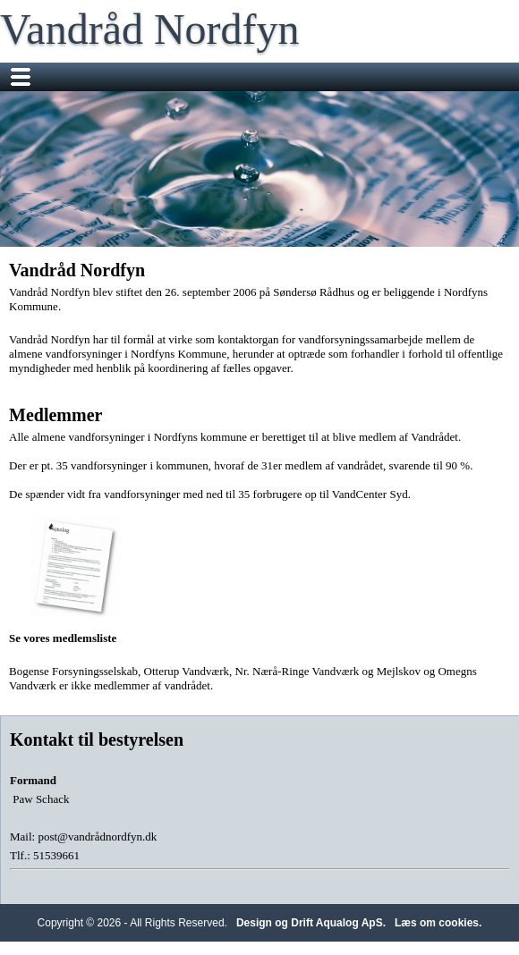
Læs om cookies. (438, 923)
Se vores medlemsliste (76, 580)
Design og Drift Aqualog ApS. (311, 923)
